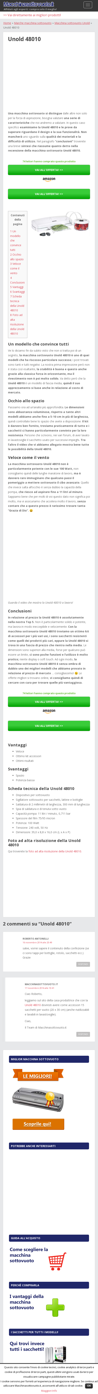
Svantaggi (17, 292)
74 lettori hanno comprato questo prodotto (49, 161)
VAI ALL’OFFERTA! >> (49, 170)
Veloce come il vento (15, 268)
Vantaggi (16, 287)
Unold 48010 (33, 1005)
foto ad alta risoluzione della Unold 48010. (55, 851)
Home (7, 23)
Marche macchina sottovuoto (33, 23)
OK (89, 1385)
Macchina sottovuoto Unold (72, 23)
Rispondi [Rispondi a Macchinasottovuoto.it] (83, 1034)
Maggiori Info (49, 1390)
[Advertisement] (49, 81)
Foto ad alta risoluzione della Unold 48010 (17, 324)
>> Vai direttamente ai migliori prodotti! (32, 15)
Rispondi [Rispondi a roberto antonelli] (83, 964)
